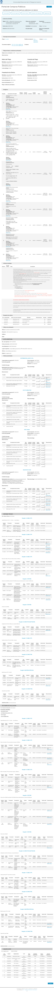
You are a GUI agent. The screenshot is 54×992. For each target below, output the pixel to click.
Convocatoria (6, 13)
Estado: (3, 353)
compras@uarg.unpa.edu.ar (36, 284)
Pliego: (3, 39)
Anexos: (41, 39)
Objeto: (4, 21)
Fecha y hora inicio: (6, 344)
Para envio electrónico (36, 42)
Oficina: (3, 329)
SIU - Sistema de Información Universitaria (30, 989)
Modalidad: (28, 26)
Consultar (7, 39)
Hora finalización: (5, 346)
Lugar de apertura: (5, 348)
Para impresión (35, 40)
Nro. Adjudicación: (5, 951)
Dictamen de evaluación (36, 13)
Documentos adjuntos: (6, 44)
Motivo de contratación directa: (44, 29)
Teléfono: (4, 334)
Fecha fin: (5, 28)
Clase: (40, 26)
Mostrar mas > (8, 109)
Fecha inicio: (5, 26)
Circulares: (26, 44)
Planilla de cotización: (28, 39)
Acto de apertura (15, 13)
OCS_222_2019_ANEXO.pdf (17, 44)
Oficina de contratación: (31, 21)
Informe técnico (25, 13)
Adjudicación (47, 13)
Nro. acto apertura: (5, 341)
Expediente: (41, 21)
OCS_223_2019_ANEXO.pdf (17, 45)
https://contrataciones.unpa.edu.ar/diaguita (37, 283)
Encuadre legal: (29, 28)
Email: (3, 336)
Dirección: (4, 332)
